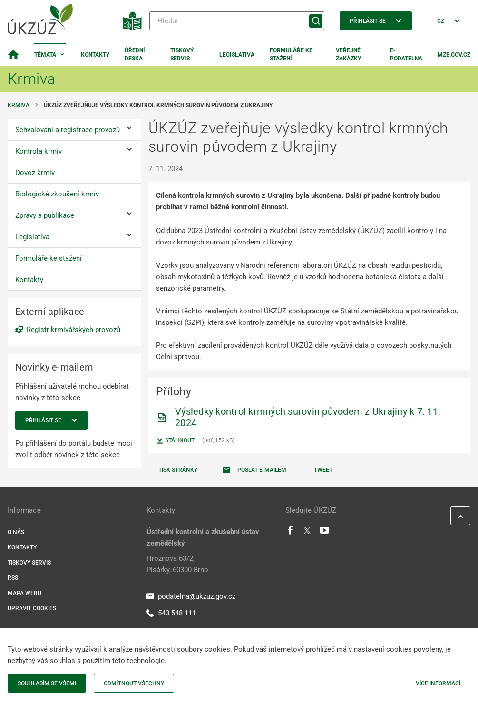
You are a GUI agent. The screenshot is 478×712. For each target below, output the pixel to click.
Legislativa (236, 54)
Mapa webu (24, 593)
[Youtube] (325, 532)
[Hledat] (236, 20)
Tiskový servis (182, 54)
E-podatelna (406, 54)
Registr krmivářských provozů (73, 329)
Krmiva (18, 105)
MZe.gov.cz (454, 54)
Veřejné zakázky (348, 54)
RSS (13, 578)
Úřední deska (135, 54)
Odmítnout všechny (134, 683)
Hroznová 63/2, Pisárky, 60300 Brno (177, 564)
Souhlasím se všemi (47, 683)
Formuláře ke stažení (291, 54)
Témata (45, 54)
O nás (16, 532)
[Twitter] (307, 532)
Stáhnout (175, 441)
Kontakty (95, 54)
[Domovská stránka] (13, 54)
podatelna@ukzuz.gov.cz (190, 596)
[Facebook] (290, 532)
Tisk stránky (177, 470)
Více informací (438, 683)
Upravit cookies (32, 608)
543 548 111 (171, 613)
